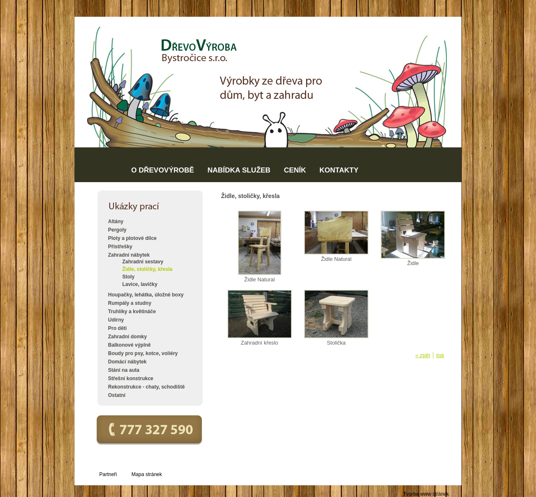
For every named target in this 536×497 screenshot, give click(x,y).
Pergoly (117, 230)
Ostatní (116, 395)
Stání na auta (123, 370)
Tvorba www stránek (426, 494)
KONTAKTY (339, 170)
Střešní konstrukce (130, 378)
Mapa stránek (146, 474)
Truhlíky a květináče (132, 311)
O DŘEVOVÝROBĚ (162, 170)
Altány (116, 221)
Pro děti (117, 328)
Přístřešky (120, 247)
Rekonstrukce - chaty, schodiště (146, 387)
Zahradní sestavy (142, 262)
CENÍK (295, 170)
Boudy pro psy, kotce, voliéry (143, 353)
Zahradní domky (127, 337)
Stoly (128, 277)
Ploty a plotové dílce (132, 238)
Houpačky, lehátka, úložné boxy (146, 295)
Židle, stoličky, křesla (147, 269)
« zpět (422, 355)
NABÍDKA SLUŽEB (238, 170)
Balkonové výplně (129, 345)
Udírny (116, 320)
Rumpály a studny (129, 303)
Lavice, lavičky (139, 284)
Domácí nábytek (127, 362)
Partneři (108, 474)
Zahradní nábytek (128, 255)
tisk (440, 355)
